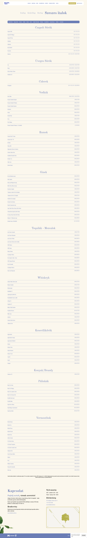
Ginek (31, 22)
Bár (37, 3)
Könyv (46, 3)
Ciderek (20, 22)
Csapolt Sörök (10, 22)
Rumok (28, 22)
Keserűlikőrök (46, 22)
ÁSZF (69, 535)
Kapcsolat (79, 3)
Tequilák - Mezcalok (36, 22)
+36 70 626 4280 (49, 502)
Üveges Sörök (16, 22)
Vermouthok (61, 22)
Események (41, 3)
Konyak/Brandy (52, 22)
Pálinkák (57, 22)
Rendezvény (52, 3)
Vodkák (24, 22)
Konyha (33, 3)
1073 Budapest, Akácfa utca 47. (52, 500)
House (29, 3)
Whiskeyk (41, 22)
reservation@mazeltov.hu (12, 513)
